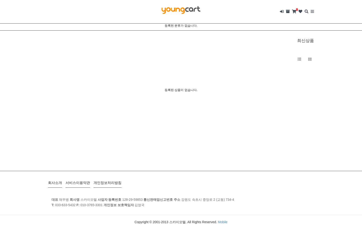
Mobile (222, 222)
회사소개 (55, 183)
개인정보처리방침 (108, 183)
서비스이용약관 (78, 183)
